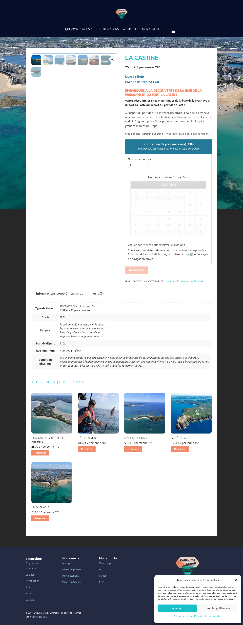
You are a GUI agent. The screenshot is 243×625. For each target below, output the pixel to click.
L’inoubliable (40, 504)
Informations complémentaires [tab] (59, 290)
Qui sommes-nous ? (78, 25)
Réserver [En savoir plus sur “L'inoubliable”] (40, 515)
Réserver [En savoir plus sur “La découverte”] (179, 445)
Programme (32, 559)
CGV (101, 578)
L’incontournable (136, 434)
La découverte (181, 434)
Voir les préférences (218, 608)
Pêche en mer (87, 434)
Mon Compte (151, 25)
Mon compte (106, 559)
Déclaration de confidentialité (207, 616)
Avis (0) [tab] (98, 290)
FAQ (101, 566)
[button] (236, 580)
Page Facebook (70, 572)
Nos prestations (107, 25)
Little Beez (42, 613)
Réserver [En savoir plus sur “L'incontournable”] (133, 445)
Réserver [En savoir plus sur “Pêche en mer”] (86, 445)
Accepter (177, 608)
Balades (170, 278)
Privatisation (185, 278)
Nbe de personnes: (140, 155)
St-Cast (198, 278)
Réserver (136, 267)
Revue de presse (71, 566)
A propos (67, 559)
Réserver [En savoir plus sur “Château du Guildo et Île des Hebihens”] (40, 449)
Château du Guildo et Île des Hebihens (50, 436)
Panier (102, 572)
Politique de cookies (183, 616)
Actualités (130, 25)
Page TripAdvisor (71, 578)
